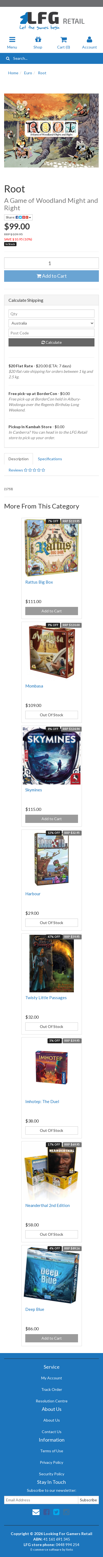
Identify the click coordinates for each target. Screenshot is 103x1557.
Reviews (27, 470)
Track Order (51, 1389)
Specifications (50, 458)
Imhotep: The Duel (42, 1101)
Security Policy (51, 1473)
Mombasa (34, 685)
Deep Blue (34, 1309)
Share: (18, 217)
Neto (69, 1549)
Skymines (33, 789)
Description (19, 458)
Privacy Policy (51, 1462)
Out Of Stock (51, 714)
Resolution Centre (52, 1401)
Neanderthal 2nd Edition (47, 1205)
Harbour (33, 893)
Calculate (51, 342)
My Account (51, 1378)
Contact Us (52, 1431)
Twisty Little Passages (46, 997)
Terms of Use (51, 1450)
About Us (51, 1420)
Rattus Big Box (39, 581)
